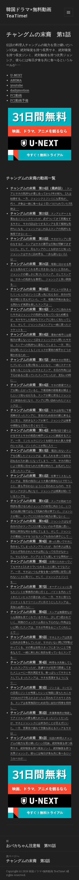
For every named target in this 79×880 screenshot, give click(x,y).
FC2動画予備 (19, 100)
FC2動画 (16, 95)
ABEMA (16, 80)
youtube (16, 85)
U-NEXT (16, 75)
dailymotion (19, 90)
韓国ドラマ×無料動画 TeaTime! (28, 12)
